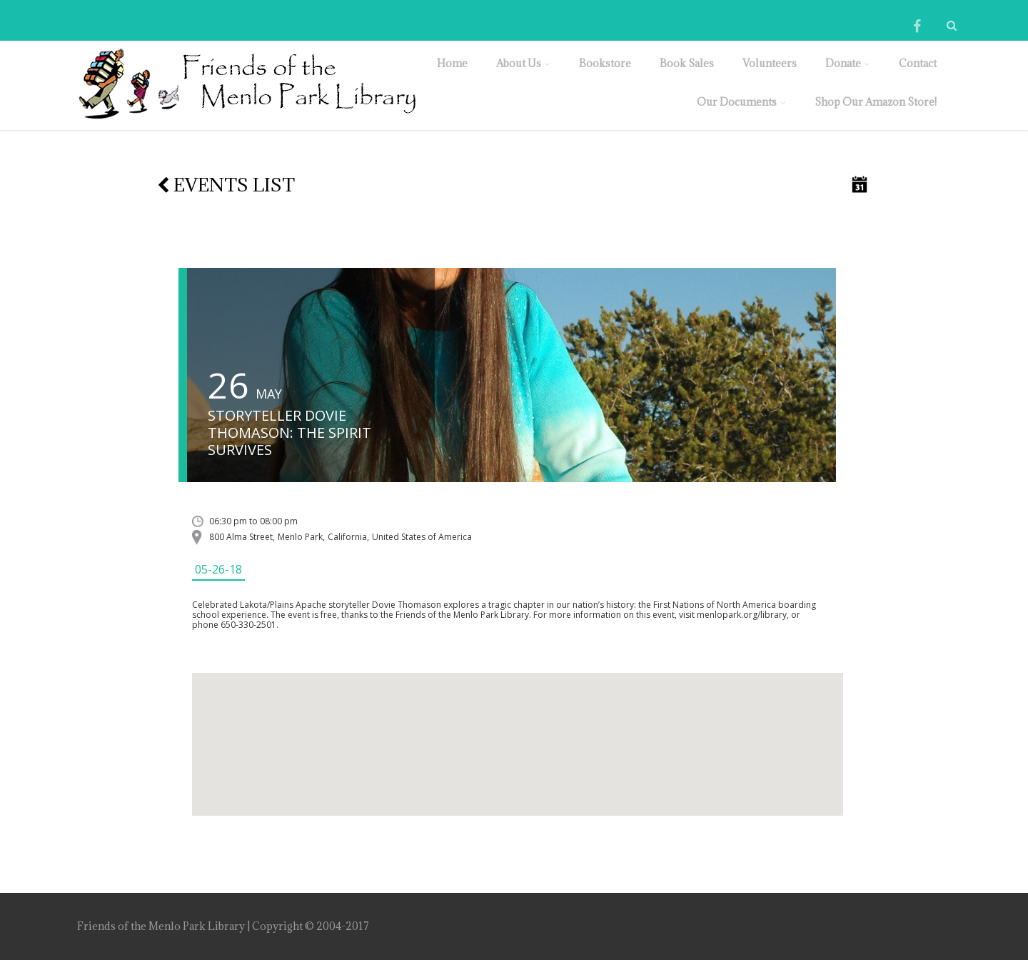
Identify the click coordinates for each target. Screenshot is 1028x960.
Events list (226, 184)
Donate (847, 63)
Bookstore (605, 63)
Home (452, 63)
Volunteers (769, 63)
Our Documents (741, 102)
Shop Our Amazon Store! (876, 102)
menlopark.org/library (742, 615)
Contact (918, 63)
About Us (523, 63)
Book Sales (687, 63)
